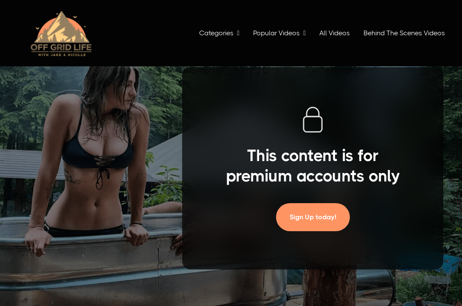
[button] (219, 33)
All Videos (334, 33)
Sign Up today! (313, 217)
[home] (61, 33)
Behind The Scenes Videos (404, 33)
